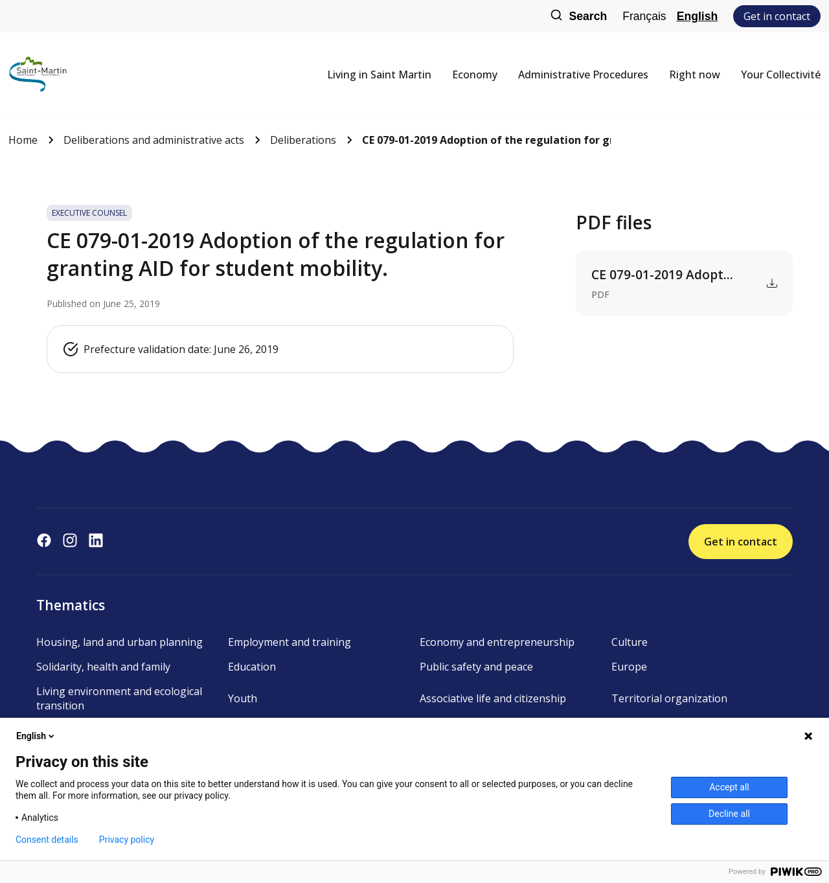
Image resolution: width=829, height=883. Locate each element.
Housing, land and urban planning (119, 642)
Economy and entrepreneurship (497, 642)
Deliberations (303, 140)
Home (23, 140)
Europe (629, 666)
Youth (242, 698)
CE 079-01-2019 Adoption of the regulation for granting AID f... (486, 140)
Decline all (729, 813)
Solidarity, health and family (103, 666)
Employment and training (289, 642)
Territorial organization (669, 698)
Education (252, 666)
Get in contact (777, 16)
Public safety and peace (476, 666)
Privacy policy (126, 839)
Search (578, 16)
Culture (629, 642)
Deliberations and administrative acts (153, 140)
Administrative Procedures (583, 74)
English (697, 16)
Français (644, 16)
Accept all (729, 787)
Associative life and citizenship (493, 698)
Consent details (47, 839)
